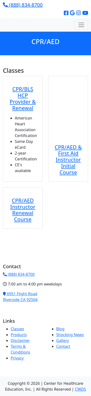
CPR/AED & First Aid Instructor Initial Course (68, 160)
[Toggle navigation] (81, 25)
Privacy (17, 358)
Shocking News (70, 334)
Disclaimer (20, 340)
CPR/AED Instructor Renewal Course (22, 210)
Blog (60, 329)
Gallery (62, 340)
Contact (63, 346)
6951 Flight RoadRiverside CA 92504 (20, 296)
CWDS (80, 389)
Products (19, 334)
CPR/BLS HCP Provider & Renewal (23, 98)
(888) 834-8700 (23, 4)
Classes (17, 329)
